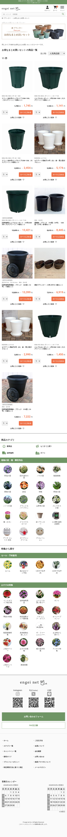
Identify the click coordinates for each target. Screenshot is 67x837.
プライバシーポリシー (11, 762)
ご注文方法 (39, 740)
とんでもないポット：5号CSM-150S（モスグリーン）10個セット (49, 99)
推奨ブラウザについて (43, 762)
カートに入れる (25, 112)
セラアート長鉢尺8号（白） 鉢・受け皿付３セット (17, 348)
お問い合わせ (39, 757)
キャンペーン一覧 (10, 751)
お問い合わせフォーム (33, 716)
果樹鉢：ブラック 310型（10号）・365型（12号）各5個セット (49, 223)
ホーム (6, 740)
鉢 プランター (6, 18)
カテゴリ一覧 (8, 746)
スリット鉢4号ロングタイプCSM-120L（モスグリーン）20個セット (17, 161)
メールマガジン (40, 767)
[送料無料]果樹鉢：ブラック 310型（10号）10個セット (16, 410)
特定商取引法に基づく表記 (13, 767)
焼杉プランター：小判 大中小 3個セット (48, 285)
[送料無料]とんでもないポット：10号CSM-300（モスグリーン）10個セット (17, 223)
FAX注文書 (33, 725)
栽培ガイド (8, 757)
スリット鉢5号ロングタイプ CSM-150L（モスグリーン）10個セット (16, 99)
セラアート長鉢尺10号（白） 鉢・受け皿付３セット (49, 161)
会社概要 (38, 751)
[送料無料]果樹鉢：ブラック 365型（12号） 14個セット (16, 286)
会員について (39, 746)
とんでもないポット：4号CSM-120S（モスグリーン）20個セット (49, 348)
